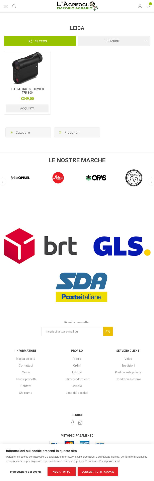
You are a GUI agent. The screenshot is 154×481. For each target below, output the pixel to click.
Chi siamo (25, 393)
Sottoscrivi (108, 331)
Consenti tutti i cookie (98, 471)
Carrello (77, 386)
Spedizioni (128, 365)
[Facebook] (72, 423)
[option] (20, 177)
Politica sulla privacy (128, 372)
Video (128, 359)
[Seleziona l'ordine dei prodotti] (114, 41)
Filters (41, 41)
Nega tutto (61, 471)
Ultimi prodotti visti (77, 379)
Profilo (77, 359)
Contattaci (26, 365)
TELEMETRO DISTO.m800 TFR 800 (27, 90)
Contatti (25, 386)
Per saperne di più (109, 461)
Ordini (77, 365)
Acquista (27, 108)
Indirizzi (77, 372)
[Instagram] (80, 423)
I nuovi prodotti (26, 379)
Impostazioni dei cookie (26, 471)
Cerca (26, 372)
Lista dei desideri (77, 393)
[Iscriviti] (72, 331)
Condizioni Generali (128, 379)
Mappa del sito (25, 359)
